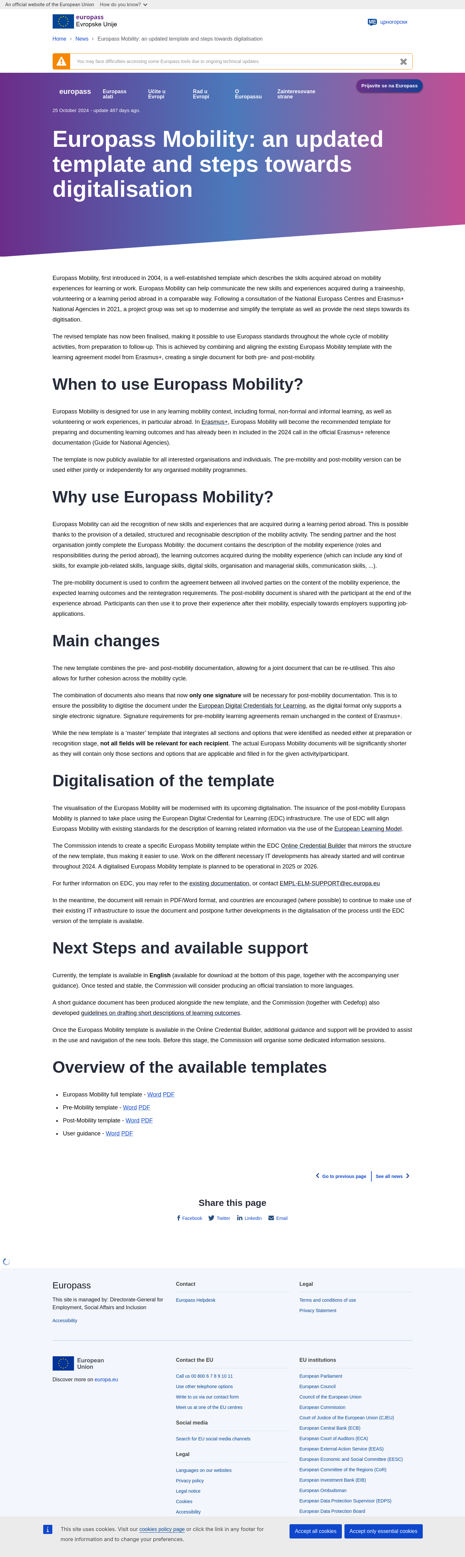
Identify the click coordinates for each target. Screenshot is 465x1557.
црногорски (387, 22)
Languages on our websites (204, 1470)
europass (75, 91)
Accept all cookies (315, 1531)
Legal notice (188, 1491)
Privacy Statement (318, 1310)
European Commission (323, 1407)
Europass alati (114, 94)
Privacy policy (190, 1480)
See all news (389, 1176)
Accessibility (65, 1320)
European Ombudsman (323, 1490)
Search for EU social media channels (213, 1438)
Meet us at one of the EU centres (209, 1407)
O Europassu (248, 94)
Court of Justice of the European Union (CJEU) (347, 1417)
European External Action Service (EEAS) (342, 1448)
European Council (318, 1386)
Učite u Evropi (156, 94)
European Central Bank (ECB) (330, 1428)
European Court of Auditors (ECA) (334, 1438)
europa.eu (106, 1379)
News (81, 39)
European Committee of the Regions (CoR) (343, 1469)
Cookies (184, 1501)
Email (281, 1218)
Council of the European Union (331, 1396)
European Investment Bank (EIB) (333, 1480)
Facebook (191, 1218)
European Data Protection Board (332, 1511)
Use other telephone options (204, 1386)
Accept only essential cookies (384, 1531)
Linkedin (252, 1218)
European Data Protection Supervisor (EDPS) (346, 1500)
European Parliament (321, 1376)
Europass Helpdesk (195, 1300)
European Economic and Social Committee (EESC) (351, 1459)
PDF (144, 1107)
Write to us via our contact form (207, 1396)
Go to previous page (344, 1176)
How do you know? (124, 4)
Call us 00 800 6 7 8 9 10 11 (204, 1376)
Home (60, 39)
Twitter (222, 1218)
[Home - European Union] (85, 22)
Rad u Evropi (201, 94)
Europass (72, 1285)
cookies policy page (162, 1529)
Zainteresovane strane (296, 94)
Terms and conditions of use (328, 1300)
